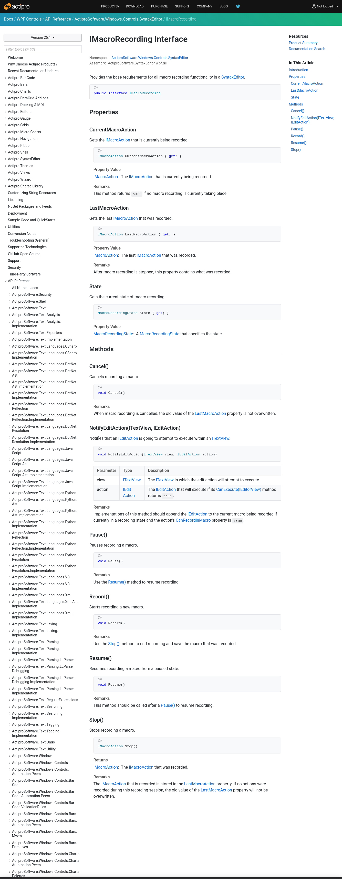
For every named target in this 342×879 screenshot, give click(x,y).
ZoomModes (26, 558)
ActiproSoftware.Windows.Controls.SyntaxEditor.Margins (46, 689)
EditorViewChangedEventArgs (40, 104)
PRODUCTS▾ (110, 6)
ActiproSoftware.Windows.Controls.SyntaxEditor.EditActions (46, 611)
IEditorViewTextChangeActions (40, 274)
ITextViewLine (27, 375)
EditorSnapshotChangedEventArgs (43, 91)
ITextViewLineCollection (35, 382)
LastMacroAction (210, 413)
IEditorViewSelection (32, 253)
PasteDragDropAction (33, 443)
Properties (297, 76)
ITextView (24, 362)
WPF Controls (29, 19)
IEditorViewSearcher (32, 246)
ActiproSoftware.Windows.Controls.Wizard (46, 771)
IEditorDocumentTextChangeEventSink (46, 192)
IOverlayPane (26, 321)
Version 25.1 (41, 37)
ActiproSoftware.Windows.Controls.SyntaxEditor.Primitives (46, 733)
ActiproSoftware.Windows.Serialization (43, 841)
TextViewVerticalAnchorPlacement (43, 544)
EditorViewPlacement (33, 111)
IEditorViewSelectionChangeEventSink (46, 260)
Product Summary (303, 43)
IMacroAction (27, 307)
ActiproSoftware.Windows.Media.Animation (47, 834)
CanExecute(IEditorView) (238, 489)
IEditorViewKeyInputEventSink (40, 219)
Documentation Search (307, 49)
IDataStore (24, 179)
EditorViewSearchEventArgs (38, 118)
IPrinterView (26, 341)
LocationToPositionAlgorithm (39, 402)
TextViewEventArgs (31, 511)
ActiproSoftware (124, 58)
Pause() (168, 705)
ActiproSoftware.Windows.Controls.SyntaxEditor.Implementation (46, 645)
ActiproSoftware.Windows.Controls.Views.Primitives (45, 762)
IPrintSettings (27, 334)
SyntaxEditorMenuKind (34, 484)
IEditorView (25, 206)
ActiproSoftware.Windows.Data (37, 789)
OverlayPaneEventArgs (34, 423)
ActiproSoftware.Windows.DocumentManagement (41, 805)
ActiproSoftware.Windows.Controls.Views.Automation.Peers (45, 751)
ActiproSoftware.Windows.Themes (39, 854)
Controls (160, 58)
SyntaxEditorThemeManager (38, 490)
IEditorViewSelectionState (36, 267)
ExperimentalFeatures (33, 138)
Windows (145, 58)
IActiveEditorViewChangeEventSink (44, 152)
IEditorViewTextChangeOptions (41, 280)
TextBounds (25, 497)
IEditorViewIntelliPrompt (35, 213)
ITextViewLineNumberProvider (40, 389)
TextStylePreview (29, 504)
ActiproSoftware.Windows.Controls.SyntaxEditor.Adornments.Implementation (46, 578)
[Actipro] (16, 6)
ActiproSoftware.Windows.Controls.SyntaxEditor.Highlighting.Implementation (46, 633)
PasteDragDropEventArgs (36, 450)
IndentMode (25, 396)
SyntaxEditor (26, 470)
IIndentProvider (28, 301)
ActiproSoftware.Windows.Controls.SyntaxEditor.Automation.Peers (46, 589)
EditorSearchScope (31, 84)
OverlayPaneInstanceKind (36, 429)
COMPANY (204, 6)
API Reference (58, 19)
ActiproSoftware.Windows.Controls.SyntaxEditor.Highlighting (46, 622)
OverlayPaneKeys (30, 436)
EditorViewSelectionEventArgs (40, 131)
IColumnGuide (27, 165)
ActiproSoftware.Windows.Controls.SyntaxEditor (118, 19)
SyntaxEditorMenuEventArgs (38, 477)
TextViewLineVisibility (33, 524)
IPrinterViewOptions (32, 348)
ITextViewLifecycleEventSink (38, 368)
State (295, 97)
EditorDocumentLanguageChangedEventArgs (48, 75)
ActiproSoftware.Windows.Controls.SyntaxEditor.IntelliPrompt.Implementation (46, 678)
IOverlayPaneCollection (34, 328)
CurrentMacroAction (307, 83)
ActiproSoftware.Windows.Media (38, 827)
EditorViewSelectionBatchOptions (43, 124)
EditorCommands (30, 59)
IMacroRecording (30, 314)
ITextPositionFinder (31, 355)
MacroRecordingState (33, 409)
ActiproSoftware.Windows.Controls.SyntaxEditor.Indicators (46, 656)
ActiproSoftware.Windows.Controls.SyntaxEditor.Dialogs (46, 600)
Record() (298, 136)
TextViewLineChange (32, 517)
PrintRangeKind (28, 456)
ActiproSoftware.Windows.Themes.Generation (40, 863)
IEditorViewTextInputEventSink (40, 287)
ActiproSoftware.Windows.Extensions (42, 814)
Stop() (113, 643)
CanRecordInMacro (193, 520)
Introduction (298, 70)
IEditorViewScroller (31, 240)
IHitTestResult (27, 294)
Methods (296, 104)
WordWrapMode (29, 551)
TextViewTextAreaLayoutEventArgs (44, 538)
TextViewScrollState (32, 531)
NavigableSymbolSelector (36, 416)
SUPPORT (182, 6)
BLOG (224, 6)
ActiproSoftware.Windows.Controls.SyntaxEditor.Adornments (46, 567)
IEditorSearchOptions (33, 199)
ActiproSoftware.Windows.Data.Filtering (44, 796)
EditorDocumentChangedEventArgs (44, 66)
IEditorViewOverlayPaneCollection (43, 226)
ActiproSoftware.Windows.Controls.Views (45, 742)
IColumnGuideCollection (35, 172)
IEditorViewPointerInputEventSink (42, 233)
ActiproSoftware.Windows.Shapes (39, 848)
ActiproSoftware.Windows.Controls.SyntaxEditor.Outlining (46, 711)
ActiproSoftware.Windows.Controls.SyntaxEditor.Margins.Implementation (46, 700)
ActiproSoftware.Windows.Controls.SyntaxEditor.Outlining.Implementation (46, 722)
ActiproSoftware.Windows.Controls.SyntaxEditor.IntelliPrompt (46, 667)
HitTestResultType (30, 145)
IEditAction (25, 186)
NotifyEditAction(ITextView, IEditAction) (312, 120)
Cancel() (297, 111)
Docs (8, 19)
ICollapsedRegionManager (37, 158)
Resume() (117, 582)
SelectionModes (29, 463)
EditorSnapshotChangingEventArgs (44, 97)
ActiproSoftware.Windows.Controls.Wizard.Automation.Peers (46, 780)
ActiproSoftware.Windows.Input (37, 820)
